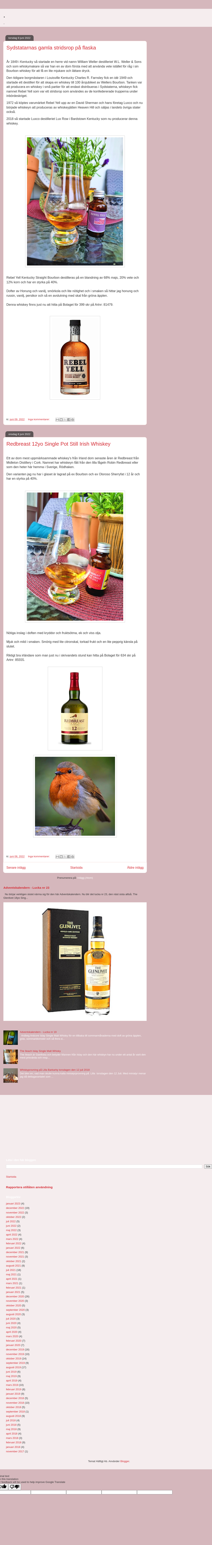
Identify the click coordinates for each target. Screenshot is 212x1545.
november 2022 (15, 1212)
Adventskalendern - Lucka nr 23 (26, 887)
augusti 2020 (13, 1314)
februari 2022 (13, 1243)
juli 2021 (11, 1270)
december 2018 (15, 1398)
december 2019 (15, 1349)
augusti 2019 (13, 1367)
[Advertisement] (36, 1126)
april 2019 (11, 1380)
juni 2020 (11, 1323)
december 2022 (15, 1207)
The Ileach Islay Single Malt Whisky (40, 1050)
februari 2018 (13, 1442)
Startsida (76, 867)
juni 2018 (11, 1424)
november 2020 (15, 1300)
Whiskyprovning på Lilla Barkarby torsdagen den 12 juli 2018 (55, 1069)
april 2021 (11, 1278)
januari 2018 (13, 1447)
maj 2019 (11, 1376)
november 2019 (15, 1354)
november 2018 (15, 1402)
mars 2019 (12, 1384)
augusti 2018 (13, 1415)
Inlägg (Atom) (85, 877)
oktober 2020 (13, 1305)
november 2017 (15, 1451)
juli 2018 (11, 1420)
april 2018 (11, 1433)
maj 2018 (11, 1429)
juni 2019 (11, 1371)
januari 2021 (13, 1292)
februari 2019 (13, 1389)
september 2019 (15, 1362)
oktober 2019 (13, 1358)
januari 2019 (13, 1393)
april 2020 (11, 1331)
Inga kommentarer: (39, 419)
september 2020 (15, 1309)
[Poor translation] (14, 1487)
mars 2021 (12, 1283)
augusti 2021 (13, 1265)
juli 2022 (11, 1221)
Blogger (124, 1461)
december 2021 (15, 1252)
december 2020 (15, 1296)
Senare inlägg (16, 867)
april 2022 (11, 1234)
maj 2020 (11, 1327)
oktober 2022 (13, 1216)
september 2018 (15, 1411)
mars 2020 (12, 1336)
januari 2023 (13, 1203)
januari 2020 (13, 1345)
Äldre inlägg (135, 867)
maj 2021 (11, 1274)
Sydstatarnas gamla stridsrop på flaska (51, 48)
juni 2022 (11, 1225)
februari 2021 (13, 1287)
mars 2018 (12, 1437)
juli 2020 (11, 1318)
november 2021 (15, 1256)
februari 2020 (13, 1340)
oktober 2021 (13, 1261)
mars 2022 (12, 1238)
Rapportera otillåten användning (29, 1187)
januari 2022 (13, 1247)
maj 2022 (11, 1230)
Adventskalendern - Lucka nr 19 (38, 1031)
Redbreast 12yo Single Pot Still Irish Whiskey (58, 444)
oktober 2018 (13, 1407)
